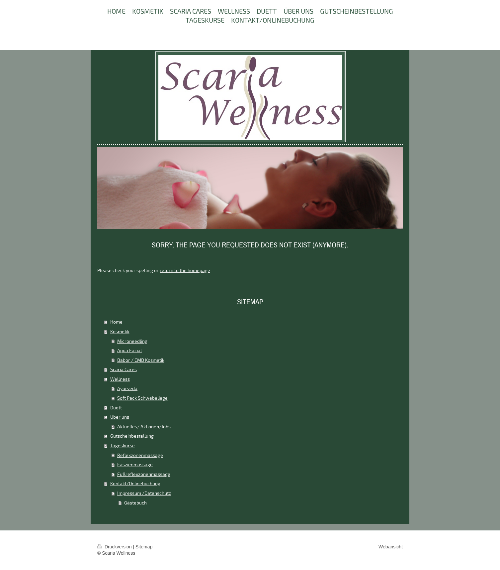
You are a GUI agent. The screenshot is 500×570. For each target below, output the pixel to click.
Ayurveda (127, 388)
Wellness (120, 379)
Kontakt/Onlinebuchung (135, 483)
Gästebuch (135, 502)
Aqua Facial (129, 350)
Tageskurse (122, 445)
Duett (116, 407)
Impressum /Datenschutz (144, 493)
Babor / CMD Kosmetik (140, 360)
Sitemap (143, 546)
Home (116, 322)
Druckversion (115, 546)
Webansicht (390, 546)
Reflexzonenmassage (140, 455)
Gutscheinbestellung (132, 436)
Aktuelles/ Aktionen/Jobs (144, 426)
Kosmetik (119, 331)
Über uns (119, 417)
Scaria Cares (123, 369)
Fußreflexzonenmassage (143, 474)
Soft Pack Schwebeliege (142, 398)
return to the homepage (185, 270)
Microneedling (132, 341)
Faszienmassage (135, 464)
